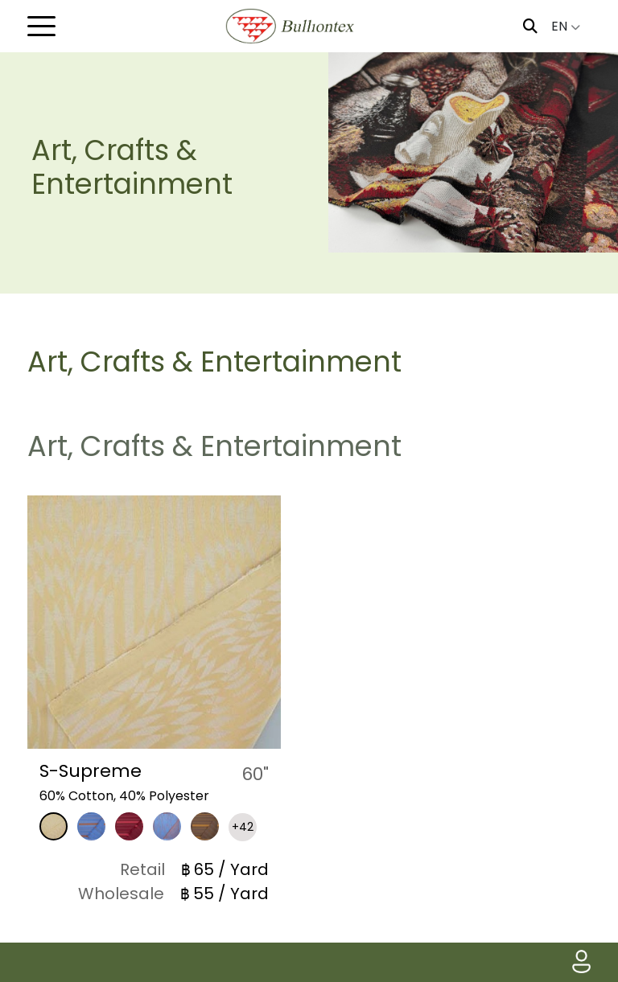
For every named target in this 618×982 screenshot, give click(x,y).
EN (565, 26)
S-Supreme (90, 770)
